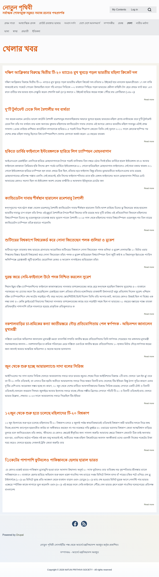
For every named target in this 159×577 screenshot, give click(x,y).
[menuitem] (119, 9)
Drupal (20, 535)
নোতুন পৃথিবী (17, 7)
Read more (149, 99)
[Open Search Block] (150, 9)
